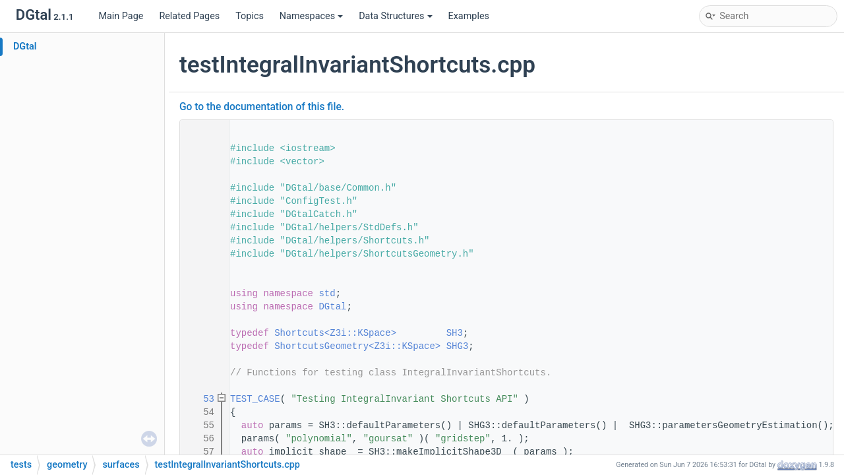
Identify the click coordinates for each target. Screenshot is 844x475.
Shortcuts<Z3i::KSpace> (335, 333)
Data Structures (395, 16)
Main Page (120, 16)
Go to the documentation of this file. (261, 107)
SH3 (454, 333)
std (326, 293)
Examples (468, 16)
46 (200, 333)
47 (200, 346)
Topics (249, 16)
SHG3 (457, 346)
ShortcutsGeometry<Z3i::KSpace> (357, 346)
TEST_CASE (255, 399)
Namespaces (311, 16)
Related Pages (189, 16)
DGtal (25, 46)
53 (200, 399)
